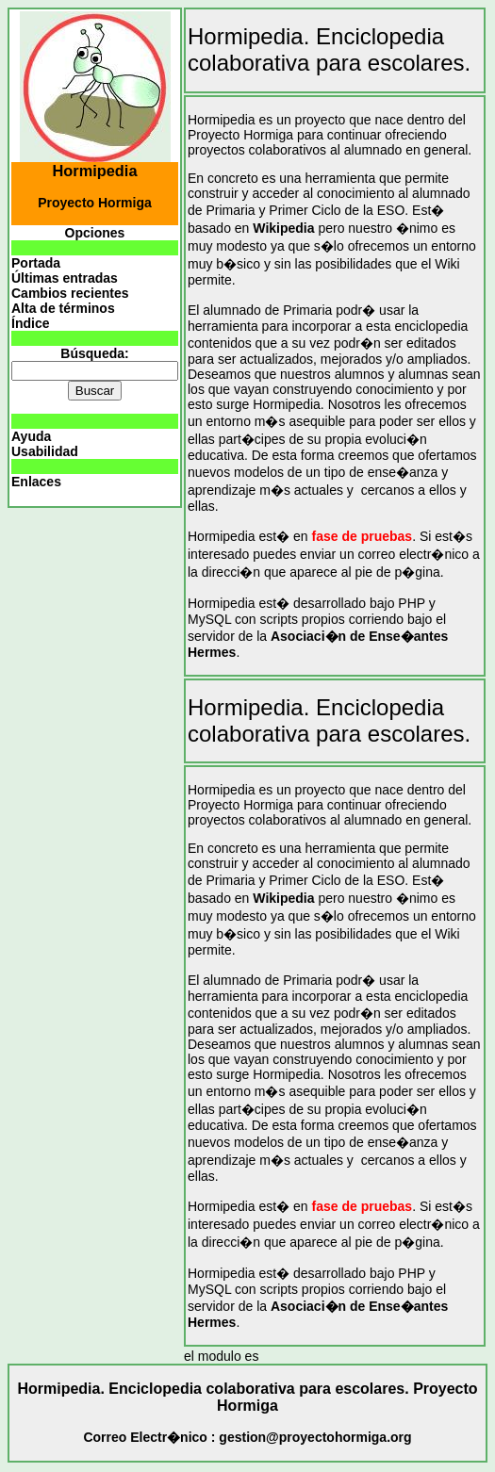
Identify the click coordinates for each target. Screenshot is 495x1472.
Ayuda (31, 436)
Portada (35, 262)
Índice (30, 323)
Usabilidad (44, 451)
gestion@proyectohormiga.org (315, 1437)
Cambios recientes (70, 293)
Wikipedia (283, 228)
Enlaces (36, 481)
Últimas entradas (64, 278)
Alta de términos (63, 308)
